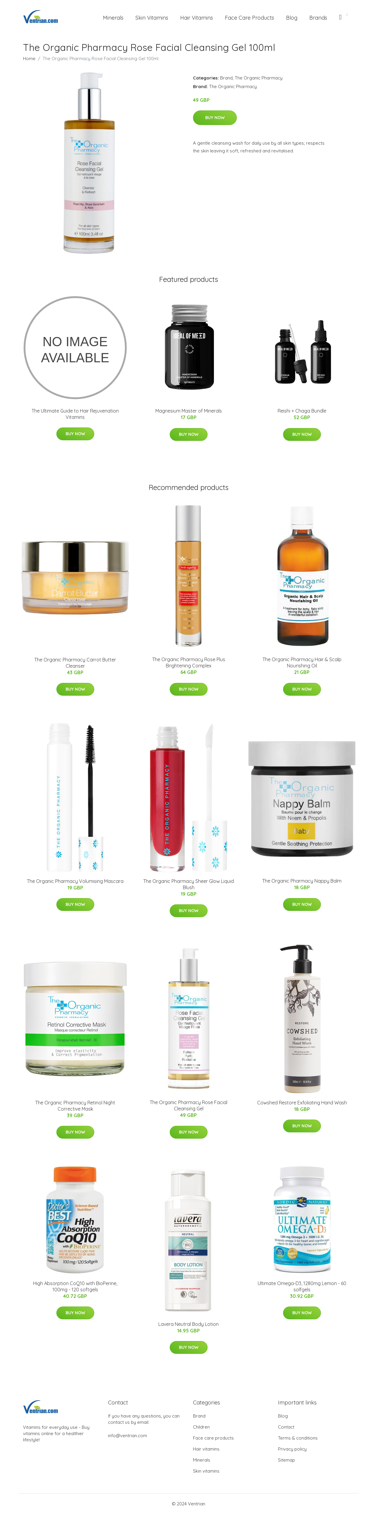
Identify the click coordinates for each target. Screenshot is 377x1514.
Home (29, 58)
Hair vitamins (206, 1449)
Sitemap (286, 1460)
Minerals (113, 17)
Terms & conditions (298, 1438)
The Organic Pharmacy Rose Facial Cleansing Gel (188, 1105)
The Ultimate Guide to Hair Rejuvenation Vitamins (75, 414)
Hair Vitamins (196, 17)
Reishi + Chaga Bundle (302, 411)
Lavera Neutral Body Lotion (188, 1324)
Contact (286, 1427)
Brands (318, 17)
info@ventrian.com (127, 1435)
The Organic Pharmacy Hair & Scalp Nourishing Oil (302, 662)
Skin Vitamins (151, 17)
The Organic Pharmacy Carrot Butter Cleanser (75, 663)
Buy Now (215, 117)
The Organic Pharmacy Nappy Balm (302, 881)
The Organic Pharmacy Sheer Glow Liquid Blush (188, 884)
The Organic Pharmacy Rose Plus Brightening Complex (188, 662)
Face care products (213, 1438)
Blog (291, 17)
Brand (226, 78)
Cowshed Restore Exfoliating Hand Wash (302, 1103)
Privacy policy (292, 1449)
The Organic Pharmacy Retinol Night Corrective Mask (75, 1106)
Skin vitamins (206, 1471)
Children (201, 1427)
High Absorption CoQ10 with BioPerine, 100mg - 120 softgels (75, 1286)
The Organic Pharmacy (258, 78)
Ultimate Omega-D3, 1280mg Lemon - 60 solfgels (302, 1286)
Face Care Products (249, 17)
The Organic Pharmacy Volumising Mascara (75, 881)
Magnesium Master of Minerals (188, 411)
